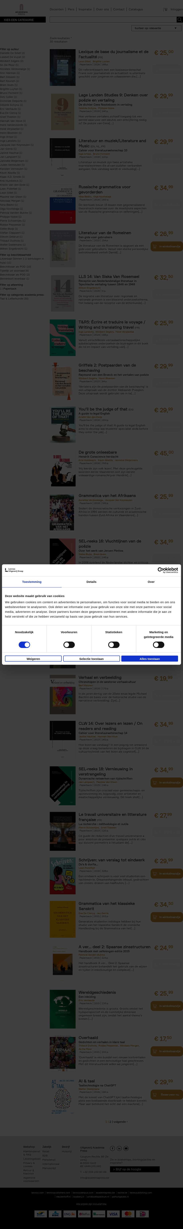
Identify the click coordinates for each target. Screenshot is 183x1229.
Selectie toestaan (91, 659)
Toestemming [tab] (32, 581)
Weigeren (33, 659)
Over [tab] (151, 581)
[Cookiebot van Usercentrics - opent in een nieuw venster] (160, 570)
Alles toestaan (150, 659)
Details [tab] (91, 581)
